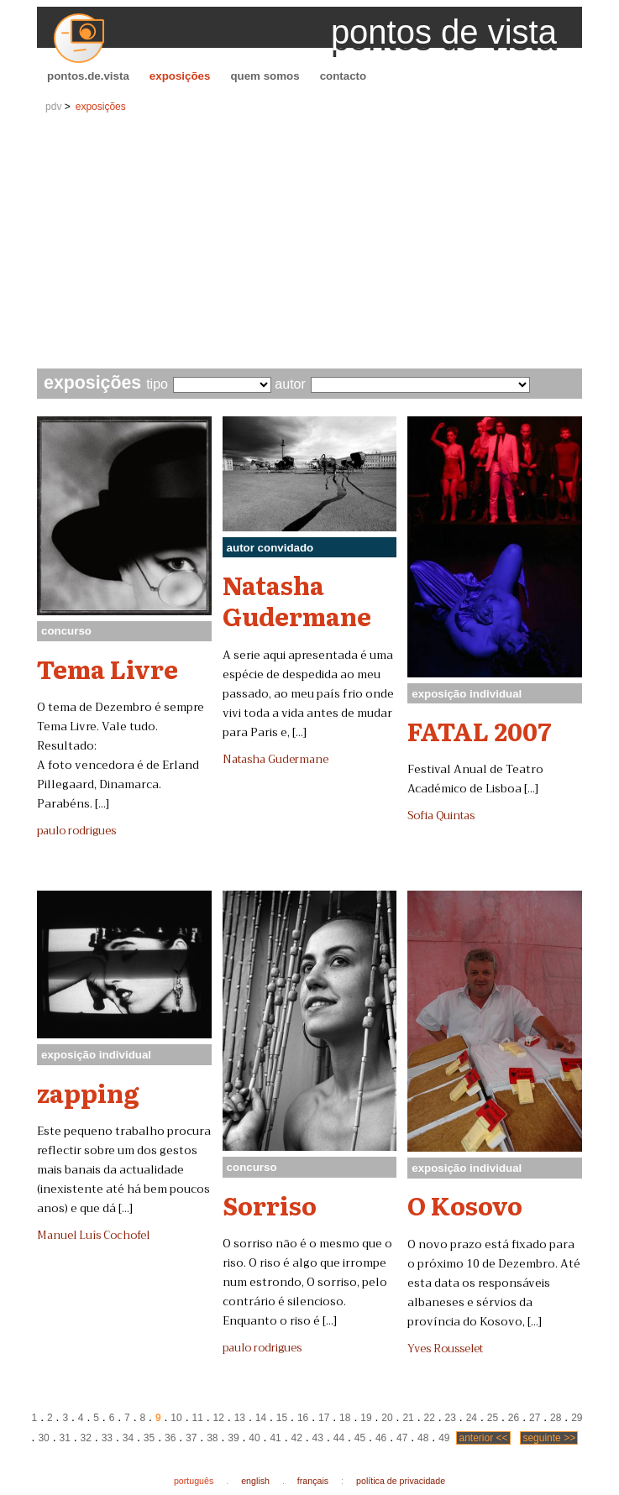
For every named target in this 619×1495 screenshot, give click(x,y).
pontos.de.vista (88, 76)
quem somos (264, 76)
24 (471, 1418)
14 (260, 1418)
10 (175, 1418)
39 (233, 1438)
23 (450, 1418)
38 (212, 1438)
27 (534, 1418)
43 (317, 1438)
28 (555, 1418)
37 (191, 1438)
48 (422, 1438)
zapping (88, 1092)
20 (386, 1418)
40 (254, 1438)
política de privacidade (400, 1481)
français (312, 1481)
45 (359, 1438)
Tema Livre (107, 668)
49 (443, 1438)
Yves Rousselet (445, 1349)
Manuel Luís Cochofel (93, 1235)
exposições (180, 76)
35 (149, 1438)
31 (64, 1438)
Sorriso (270, 1204)
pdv (53, 106)
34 (128, 1438)
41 (275, 1438)
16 (302, 1418)
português (193, 1481)
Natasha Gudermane (297, 600)
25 (492, 1418)
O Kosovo (464, 1204)
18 (344, 1418)
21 (407, 1418)
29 (576, 1418)
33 (107, 1438)
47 (401, 1438)
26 (513, 1418)
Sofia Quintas (441, 816)
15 (281, 1418)
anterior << (483, 1438)
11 (196, 1418)
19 (365, 1418)
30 (43, 1438)
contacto (343, 76)
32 (86, 1438)
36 (170, 1438)
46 (380, 1438)
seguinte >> (548, 1438)
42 (296, 1438)
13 (239, 1418)
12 (218, 1418)
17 (323, 1418)
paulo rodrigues (76, 831)
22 (428, 1418)
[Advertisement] (309, 242)
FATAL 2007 (479, 730)
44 (338, 1438)
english (255, 1481)
